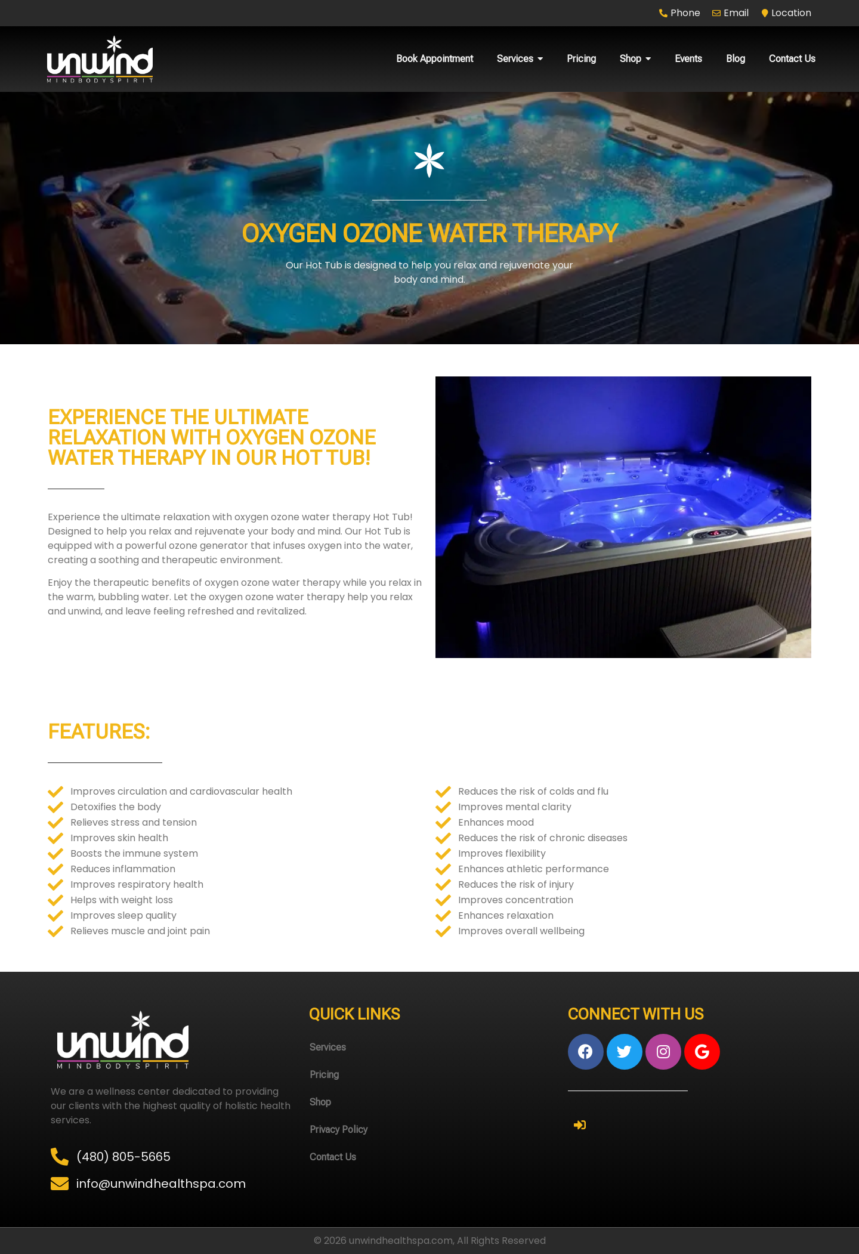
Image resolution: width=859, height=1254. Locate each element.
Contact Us (333, 1157)
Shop (320, 1102)
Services (328, 1047)
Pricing (324, 1074)
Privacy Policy (338, 1129)
